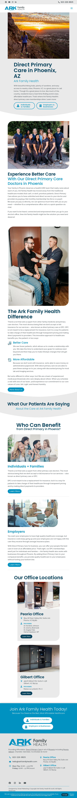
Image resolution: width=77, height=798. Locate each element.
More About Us (16, 390)
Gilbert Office (49, 765)
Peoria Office (49, 757)
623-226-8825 (67, 2)
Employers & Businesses (39, 726)
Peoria (65, 750)
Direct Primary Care (34, 750)
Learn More (15, 491)
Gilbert (11, 752)
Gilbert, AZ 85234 (49, 770)
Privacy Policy (72, 794)
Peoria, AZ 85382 (49, 762)
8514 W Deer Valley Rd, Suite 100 (55, 760)
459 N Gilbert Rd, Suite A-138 (54, 768)
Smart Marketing (23, 788)
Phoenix (51, 750)
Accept (64, 794)
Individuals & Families (39, 719)
